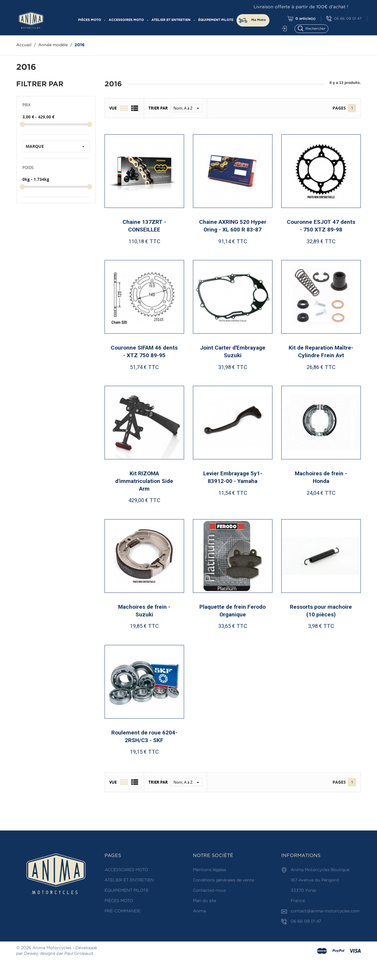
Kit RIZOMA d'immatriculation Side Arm (144, 481)
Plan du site (204, 901)
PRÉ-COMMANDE (122, 911)
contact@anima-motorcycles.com (325, 911)
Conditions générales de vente (223, 880)
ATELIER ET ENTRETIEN (171, 20)
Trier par (158, 108)
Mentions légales (209, 870)
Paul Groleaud (79, 953)
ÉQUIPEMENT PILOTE (215, 20)
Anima (199, 911)
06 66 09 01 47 (344, 18)
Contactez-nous (209, 890)
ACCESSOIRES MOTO (126, 20)
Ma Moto (258, 20)
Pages (339, 108)
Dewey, (31, 953)
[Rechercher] (314, 28)
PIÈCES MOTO (89, 20)
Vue (113, 108)
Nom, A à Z (187, 108)
